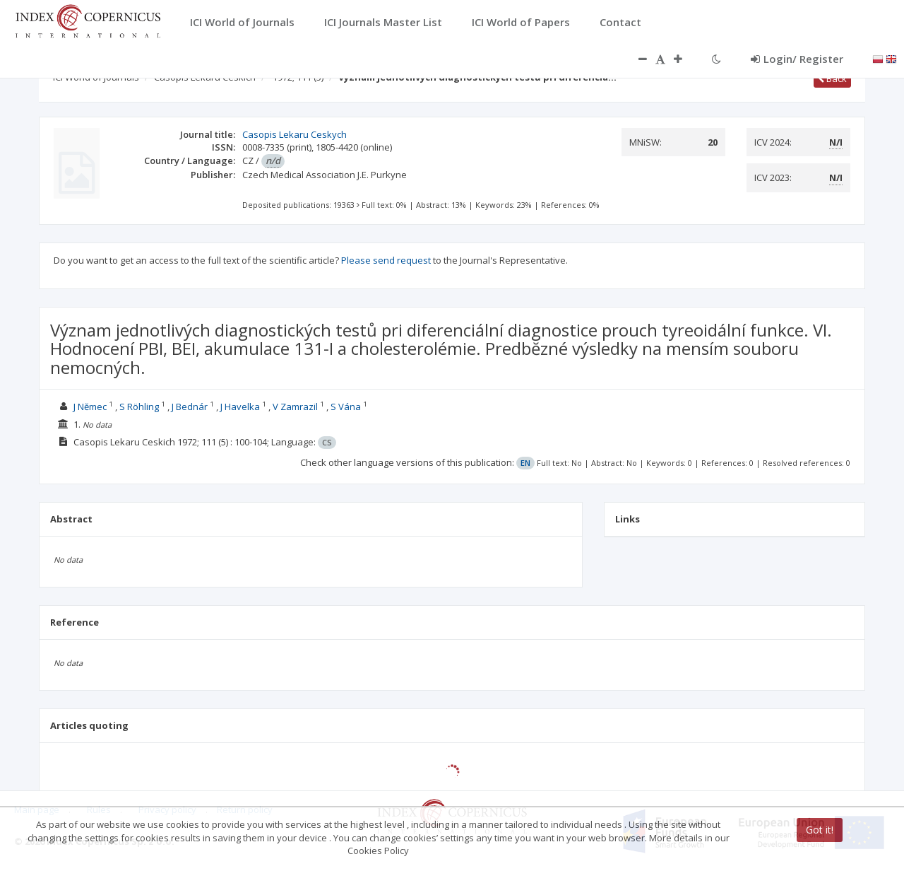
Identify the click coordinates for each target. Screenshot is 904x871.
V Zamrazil (295, 406)
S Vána (346, 406)
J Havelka (240, 406)
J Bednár (190, 406)
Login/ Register (797, 59)
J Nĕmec (90, 406)
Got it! (819, 829)
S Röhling (139, 406)
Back (832, 78)
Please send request (386, 260)
